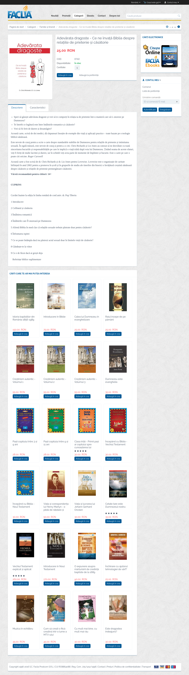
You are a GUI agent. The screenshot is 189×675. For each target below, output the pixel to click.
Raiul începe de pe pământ (115, 318)
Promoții (66, 16)
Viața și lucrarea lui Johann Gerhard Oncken (84, 506)
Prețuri (110, 667)
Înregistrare (165, 109)
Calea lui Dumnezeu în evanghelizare (86, 318)
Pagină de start (17, 27)
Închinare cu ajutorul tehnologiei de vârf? (116, 568)
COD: (59, 59)
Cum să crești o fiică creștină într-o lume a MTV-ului (55, 631)
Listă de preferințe (151, 91)
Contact (102, 16)
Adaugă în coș (65, 75)
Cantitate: (61, 67)
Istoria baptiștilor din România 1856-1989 (24, 318)
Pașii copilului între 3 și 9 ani (25, 443)
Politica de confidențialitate (127, 667)
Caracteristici (37, 107)
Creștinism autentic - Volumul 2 (55, 380)
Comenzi (146, 87)
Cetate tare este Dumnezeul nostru (115, 505)
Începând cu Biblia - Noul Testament (24, 505)
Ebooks (90, 16)
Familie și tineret (47, 27)
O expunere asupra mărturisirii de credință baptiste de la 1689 (86, 569)
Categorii (78, 16)
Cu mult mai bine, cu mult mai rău (85, 630)
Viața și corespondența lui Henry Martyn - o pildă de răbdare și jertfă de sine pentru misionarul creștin (56, 509)
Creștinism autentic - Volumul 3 (85, 380)
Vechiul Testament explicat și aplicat (23, 568)
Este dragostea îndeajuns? (113, 630)
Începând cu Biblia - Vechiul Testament (116, 443)
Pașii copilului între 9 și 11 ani (56, 443)
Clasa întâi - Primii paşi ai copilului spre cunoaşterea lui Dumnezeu (86, 446)
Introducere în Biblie (55, 316)
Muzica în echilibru (23, 628)
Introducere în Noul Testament (54, 568)
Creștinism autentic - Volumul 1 (24, 380)
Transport (146, 667)
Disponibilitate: (64, 63)
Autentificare (150, 109)
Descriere (17, 107)
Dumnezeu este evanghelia (114, 380)
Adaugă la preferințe (89, 75)
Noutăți (54, 16)
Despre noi (114, 16)
